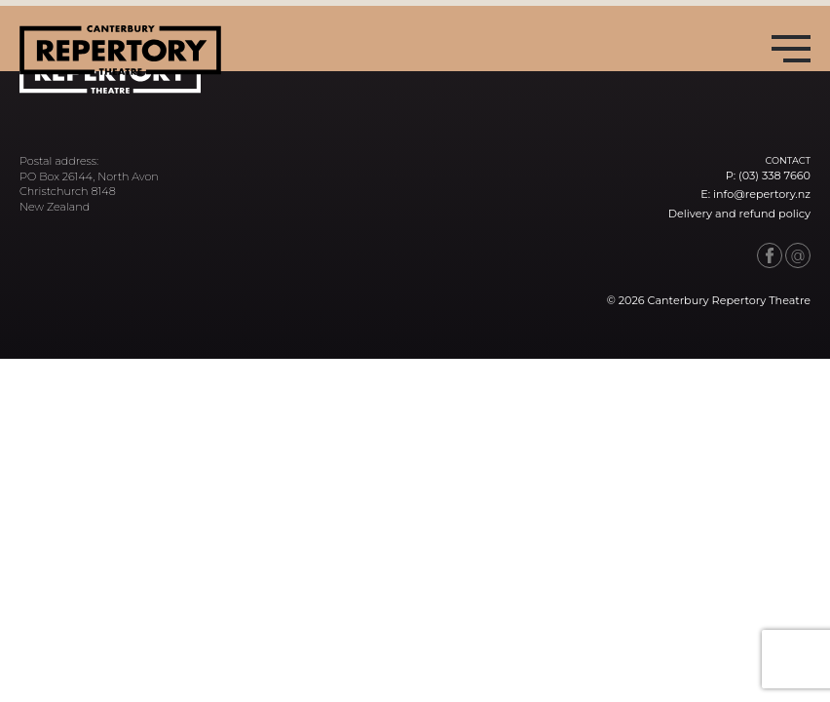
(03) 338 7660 (774, 175)
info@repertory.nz (762, 194)
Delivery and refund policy (739, 213)
